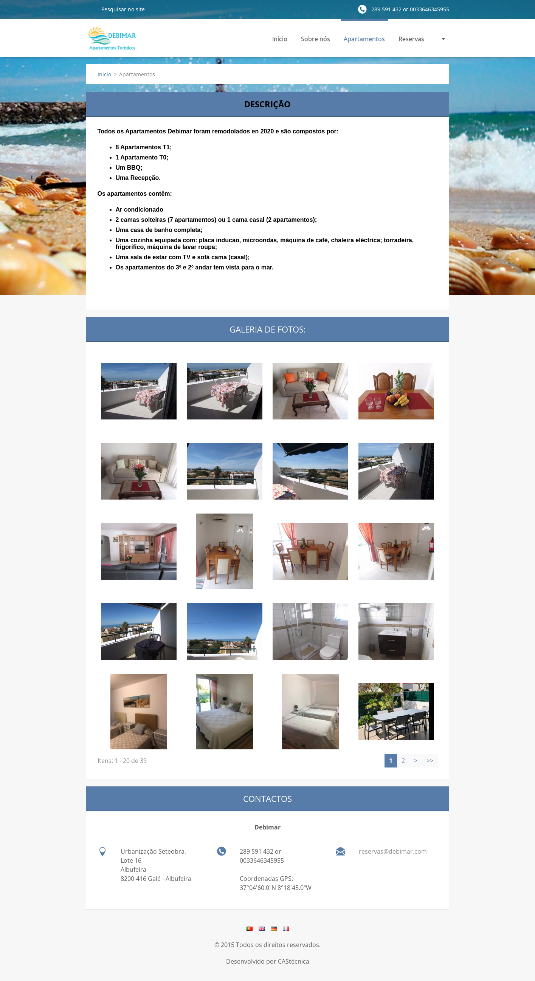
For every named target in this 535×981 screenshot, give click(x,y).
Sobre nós (315, 39)
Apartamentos (364, 39)
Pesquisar (90, 9)
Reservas (411, 39)
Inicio (279, 39)
